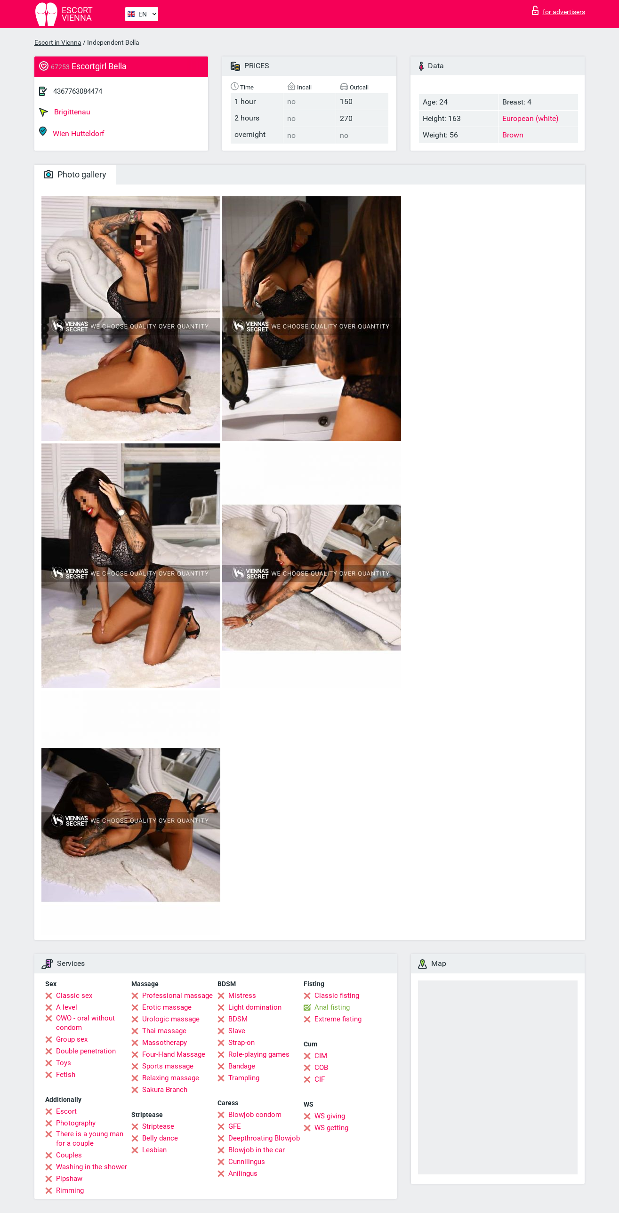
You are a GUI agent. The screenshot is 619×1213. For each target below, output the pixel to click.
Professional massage (177, 995)
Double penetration (86, 1051)
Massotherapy (164, 1042)
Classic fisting (336, 995)
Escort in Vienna (57, 42)
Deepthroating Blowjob (264, 1138)
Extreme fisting (338, 1019)
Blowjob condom (254, 1114)
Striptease (158, 1126)
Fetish (65, 1074)
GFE (234, 1126)
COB (321, 1067)
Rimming (70, 1190)
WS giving (329, 1116)
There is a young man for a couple (89, 1139)
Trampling (243, 1078)
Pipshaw (69, 1178)
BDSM (238, 1019)
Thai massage (164, 1031)
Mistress (242, 995)
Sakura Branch (164, 1089)
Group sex (72, 1039)
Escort (66, 1111)
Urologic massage (171, 1019)
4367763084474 (77, 91)
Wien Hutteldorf (72, 132)
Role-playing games (258, 1054)
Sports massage (167, 1066)
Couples (69, 1155)
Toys (63, 1063)
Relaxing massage (170, 1078)
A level (66, 1007)
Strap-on (241, 1042)
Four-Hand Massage (173, 1054)
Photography (76, 1123)
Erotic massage (167, 1007)
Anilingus (242, 1173)
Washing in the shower (91, 1167)
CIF (319, 1079)
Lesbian (154, 1150)
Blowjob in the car (256, 1150)
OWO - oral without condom (85, 1023)
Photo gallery (75, 174)
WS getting (331, 1128)
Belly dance (160, 1138)
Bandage (241, 1066)
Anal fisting (332, 1007)
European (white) (530, 118)
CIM (320, 1056)
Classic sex (74, 995)
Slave (236, 1031)
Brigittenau (64, 112)
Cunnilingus (246, 1161)
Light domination (254, 1007)
